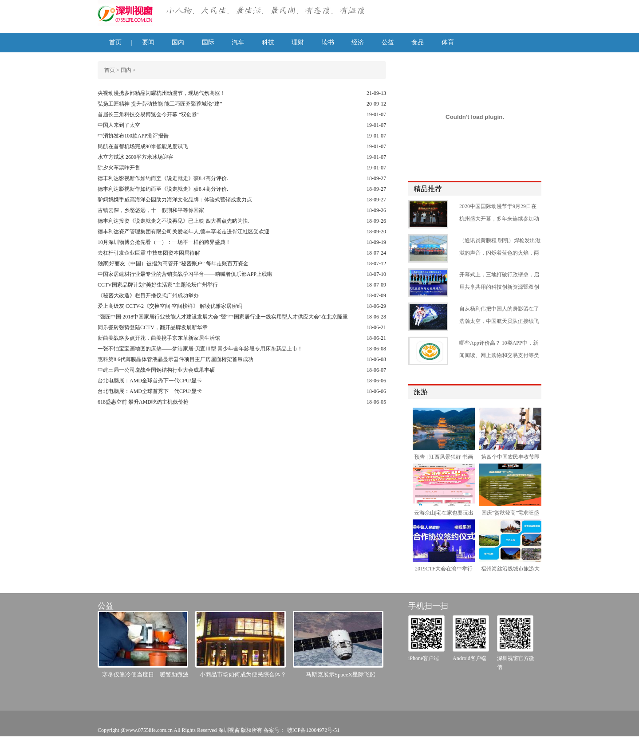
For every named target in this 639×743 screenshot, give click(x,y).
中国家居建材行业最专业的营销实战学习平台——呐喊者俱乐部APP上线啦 (185, 274)
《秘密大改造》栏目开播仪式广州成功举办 (148, 295)
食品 (417, 42)
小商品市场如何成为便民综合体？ (243, 674)
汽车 (238, 42)
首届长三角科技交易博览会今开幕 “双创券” (149, 114)
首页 (115, 42)
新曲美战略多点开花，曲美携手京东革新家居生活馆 (159, 338)
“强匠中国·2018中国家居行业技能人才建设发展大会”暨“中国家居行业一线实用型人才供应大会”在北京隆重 (223, 317)
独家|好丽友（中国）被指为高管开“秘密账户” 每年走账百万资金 (173, 263)
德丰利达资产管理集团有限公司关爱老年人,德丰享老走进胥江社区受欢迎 (183, 231)
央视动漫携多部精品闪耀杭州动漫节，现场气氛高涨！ (161, 93)
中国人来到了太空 (119, 125)
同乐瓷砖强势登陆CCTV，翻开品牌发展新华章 (153, 327)
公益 (388, 42)
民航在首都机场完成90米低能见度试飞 (143, 146)
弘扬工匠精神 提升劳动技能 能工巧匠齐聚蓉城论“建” (160, 104)
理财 (298, 42)
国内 (178, 42)
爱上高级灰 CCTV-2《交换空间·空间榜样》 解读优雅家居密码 (170, 306)
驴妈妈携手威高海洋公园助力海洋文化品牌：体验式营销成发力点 (175, 200)
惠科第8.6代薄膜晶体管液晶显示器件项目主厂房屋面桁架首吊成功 (175, 359)
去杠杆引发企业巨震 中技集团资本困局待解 (149, 253)
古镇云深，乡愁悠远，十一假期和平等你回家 (151, 210)
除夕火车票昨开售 (119, 168)
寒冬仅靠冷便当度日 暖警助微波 (145, 674)
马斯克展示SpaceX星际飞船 (340, 674)
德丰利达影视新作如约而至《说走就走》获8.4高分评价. (163, 178)
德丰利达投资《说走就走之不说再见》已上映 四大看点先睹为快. (173, 221)
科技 (268, 42)
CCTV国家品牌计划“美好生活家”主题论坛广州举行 (158, 285)
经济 (357, 42)
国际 (208, 42)
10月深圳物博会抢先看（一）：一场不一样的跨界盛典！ (164, 242)
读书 (328, 42)
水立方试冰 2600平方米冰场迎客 (136, 157)
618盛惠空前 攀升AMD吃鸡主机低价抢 (143, 402)
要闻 (148, 42)
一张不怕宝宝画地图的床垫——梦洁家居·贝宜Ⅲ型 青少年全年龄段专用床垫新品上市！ (200, 349)
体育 (448, 42)
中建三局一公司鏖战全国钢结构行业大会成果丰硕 (156, 370)
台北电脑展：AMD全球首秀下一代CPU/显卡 (150, 380)
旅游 (421, 392)
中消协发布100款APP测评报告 (133, 136)
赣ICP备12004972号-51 (313, 730)
